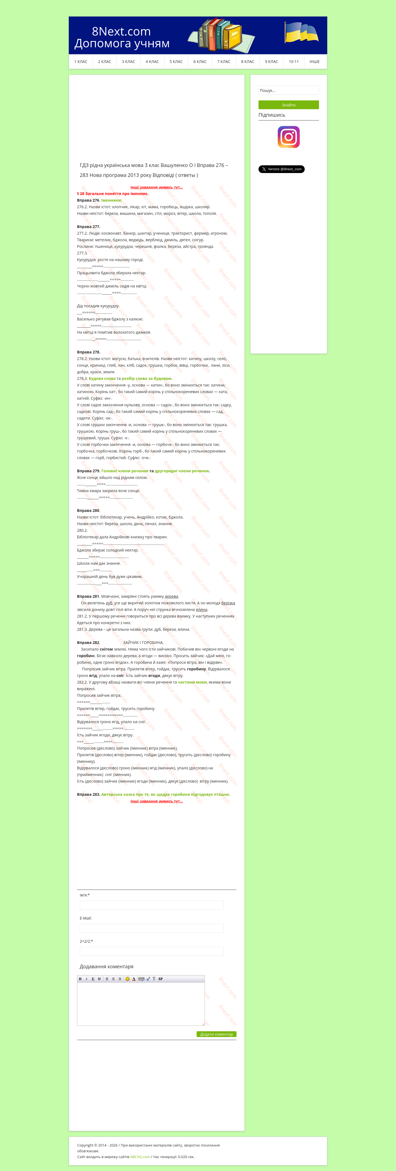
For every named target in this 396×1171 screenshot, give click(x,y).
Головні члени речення (124, 470)
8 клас (247, 61)
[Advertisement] (157, 121)
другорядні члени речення (182, 470)
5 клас (176, 61)
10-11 (294, 61)
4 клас (152, 61)
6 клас (200, 61)
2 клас (104, 61)
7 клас (223, 61)
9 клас (271, 61)
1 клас (80, 61)
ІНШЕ (315, 61)
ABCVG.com (140, 1156)
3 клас (128, 61)
